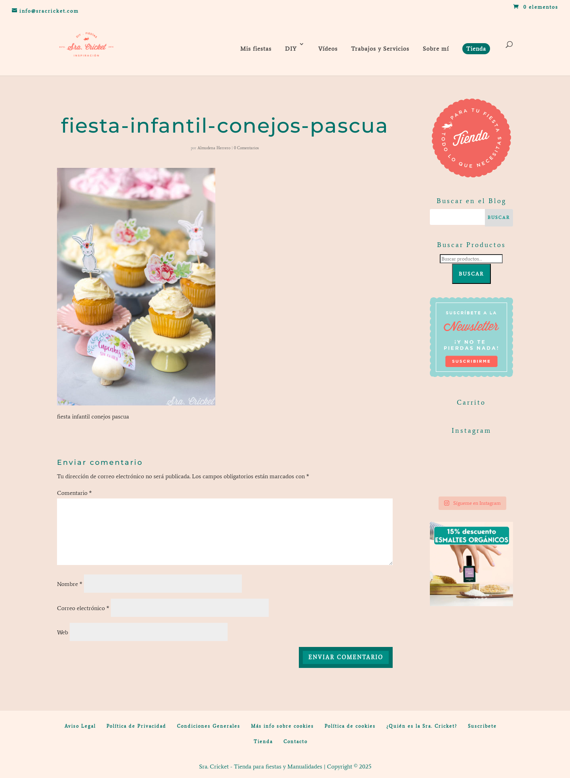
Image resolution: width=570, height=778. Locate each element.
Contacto (295, 741)
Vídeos (328, 48)
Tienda (263, 741)
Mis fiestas (256, 48)
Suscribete (482, 726)
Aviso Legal (80, 726)
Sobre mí (436, 48)
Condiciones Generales (208, 726)
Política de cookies (350, 726)
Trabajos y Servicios (380, 48)
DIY (291, 48)
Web (62, 632)
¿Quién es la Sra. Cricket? (421, 726)
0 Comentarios (246, 147)
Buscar (471, 273)
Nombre (69, 584)
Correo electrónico (83, 608)
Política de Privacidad (136, 726)
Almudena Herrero (214, 147)
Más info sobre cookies (282, 726)
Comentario (74, 492)
